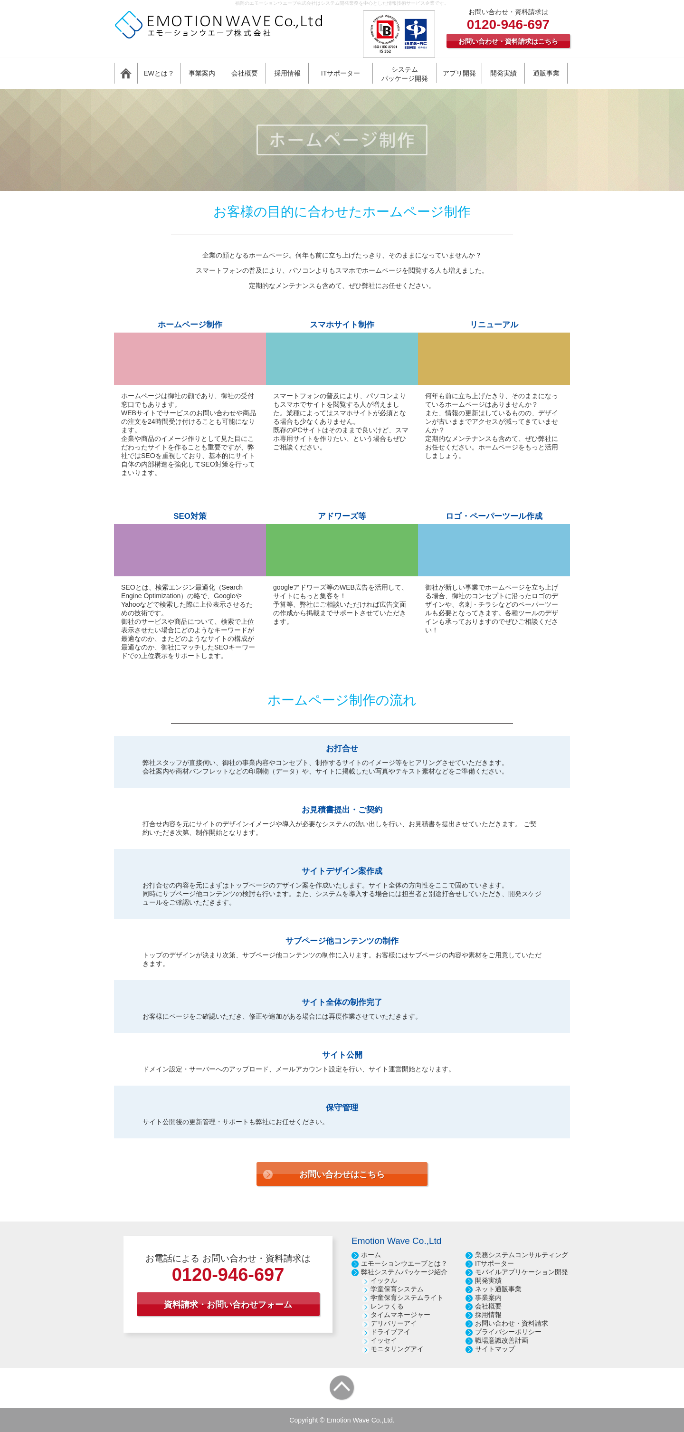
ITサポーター (494, 1263)
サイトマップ (495, 1349)
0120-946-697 (508, 24)
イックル (383, 1280)
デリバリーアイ (393, 1323)
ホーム (371, 1255)
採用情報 (488, 1314)
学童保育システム (397, 1289)
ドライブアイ (390, 1332)
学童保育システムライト (407, 1297)
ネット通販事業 (498, 1289)
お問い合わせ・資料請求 (511, 1323)
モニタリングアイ (397, 1349)
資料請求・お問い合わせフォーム (228, 1304)
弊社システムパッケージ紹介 (404, 1272)
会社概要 (488, 1306)
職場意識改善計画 (501, 1340)
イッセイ (383, 1340)
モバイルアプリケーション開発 (521, 1272)
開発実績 (488, 1280)
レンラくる (387, 1306)
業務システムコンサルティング (521, 1255)
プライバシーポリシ (505, 1332)
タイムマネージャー (400, 1314)
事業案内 (488, 1297)
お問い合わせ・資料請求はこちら (508, 41)
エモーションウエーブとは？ (404, 1263)
